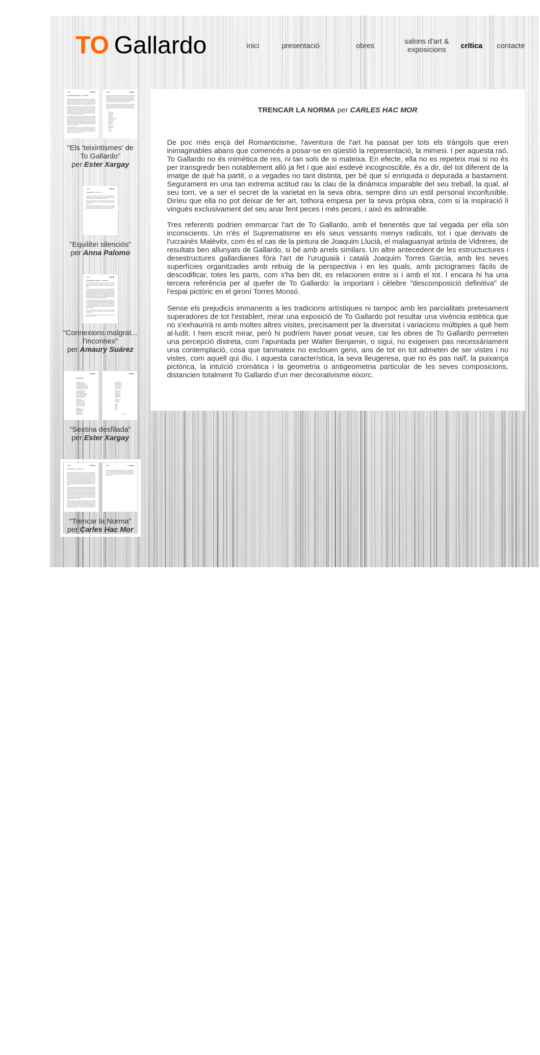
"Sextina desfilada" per (100, 430)
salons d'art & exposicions (427, 45)
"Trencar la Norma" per (100, 525)
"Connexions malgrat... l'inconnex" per (100, 340)
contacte (511, 45)
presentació (301, 45)
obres (365, 45)
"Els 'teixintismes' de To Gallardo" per (100, 152)
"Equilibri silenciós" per (100, 245)
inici (253, 45)
